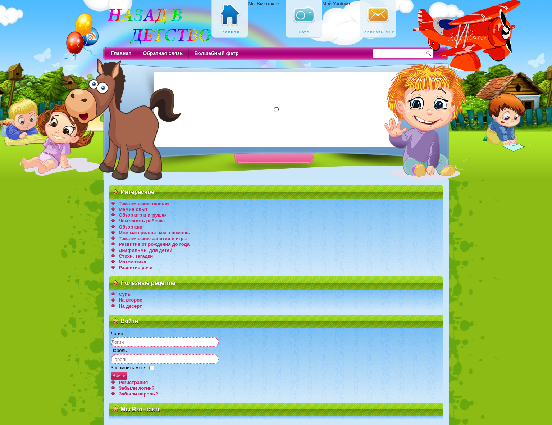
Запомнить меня (128, 367)
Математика (132, 262)
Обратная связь (163, 53)
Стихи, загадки (136, 256)
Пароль (119, 350)
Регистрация (133, 382)
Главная (121, 53)
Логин (117, 333)
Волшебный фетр (216, 53)
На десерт (130, 306)
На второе (130, 300)
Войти (119, 375)
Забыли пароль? (138, 394)
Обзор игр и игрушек (142, 215)
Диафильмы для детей (145, 250)
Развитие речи (135, 267)
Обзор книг (131, 227)
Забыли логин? (137, 388)
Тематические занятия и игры (153, 238)
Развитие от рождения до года (154, 244)
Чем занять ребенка (142, 220)
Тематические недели (144, 203)
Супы (125, 294)
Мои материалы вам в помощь (154, 232)
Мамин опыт (133, 209)
